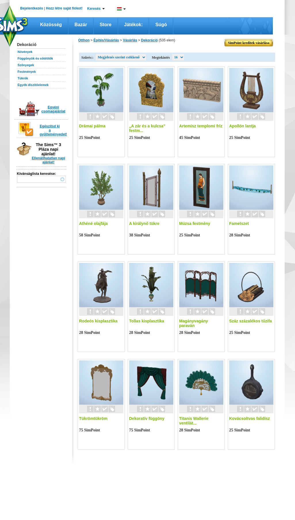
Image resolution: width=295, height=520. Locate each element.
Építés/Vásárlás (106, 40)
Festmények (27, 71)
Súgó (161, 24)
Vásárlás (130, 40)
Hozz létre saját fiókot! (64, 8)
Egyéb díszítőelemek (33, 85)
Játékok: (133, 24)
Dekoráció (149, 40)
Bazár (80, 24)
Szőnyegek (26, 65)
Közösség (51, 24)
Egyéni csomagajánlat (53, 109)
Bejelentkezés (31, 8)
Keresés (94, 9)
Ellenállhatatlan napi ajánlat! (48, 160)
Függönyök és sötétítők (35, 58)
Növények (25, 51)
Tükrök (23, 78)
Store (106, 24)
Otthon (83, 40)
